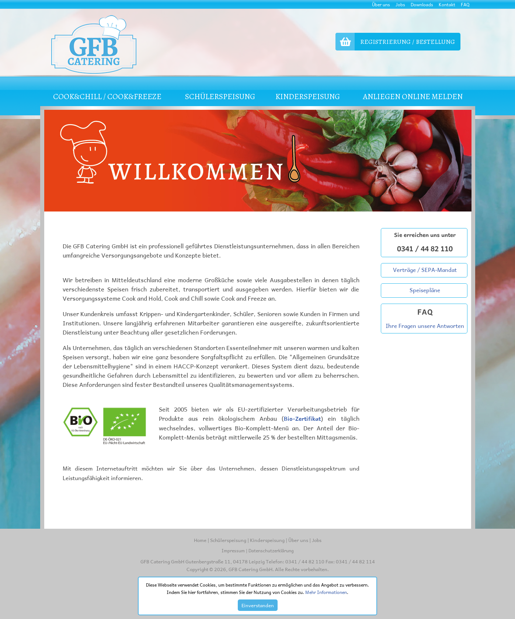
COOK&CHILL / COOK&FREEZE (107, 96)
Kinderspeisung (267, 540)
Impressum (233, 550)
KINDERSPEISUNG (307, 96)
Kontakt (447, 4)
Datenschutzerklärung (271, 550)
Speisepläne (425, 290)
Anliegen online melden (413, 96)
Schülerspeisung (228, 540)
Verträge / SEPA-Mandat (425, 269)
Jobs (400, 4)
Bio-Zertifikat (302, 418)
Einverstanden (257, 605)
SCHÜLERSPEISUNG (220, 96)
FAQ (465, 4)
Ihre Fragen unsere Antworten (425, 325)
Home (200, 540)
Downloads (422, 4)
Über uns (381, 4)
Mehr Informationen (326, 592)
